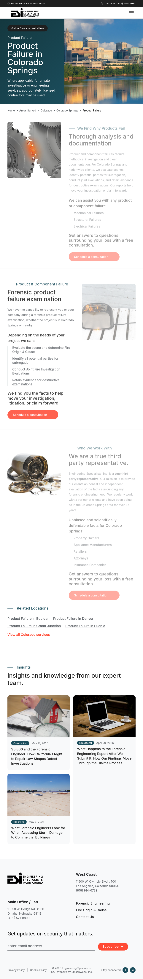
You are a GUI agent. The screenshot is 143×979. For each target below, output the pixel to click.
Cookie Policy (38, 970)
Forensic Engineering (93, 903)
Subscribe (113, 946)
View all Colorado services (28, 635)
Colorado (46, 110)
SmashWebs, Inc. (82, 971)
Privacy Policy (16, 970)
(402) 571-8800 (18, 918)
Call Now (118, 3)
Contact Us (85, 917)
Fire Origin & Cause (91, 910)
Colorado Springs (67, 110)
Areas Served (27, 110)
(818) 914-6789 (86, 890)
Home (11, 110)
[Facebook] (125, 970)
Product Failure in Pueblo (85, 626)
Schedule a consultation (30, 420)
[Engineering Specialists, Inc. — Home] (25, 12)
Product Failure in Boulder (28, 619)
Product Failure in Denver (73, 619)
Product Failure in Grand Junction (34, 626)
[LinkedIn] (133, 970)
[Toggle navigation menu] (131, 13)
